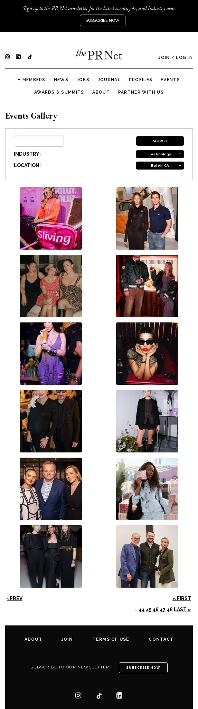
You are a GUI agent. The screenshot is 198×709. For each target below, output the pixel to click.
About (101, 92)
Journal (109, 80)
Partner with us (141, 92)
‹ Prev (14, 598)
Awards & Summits (59, 92)
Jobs (83, 80)
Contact (161, 639)
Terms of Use (110, 639)
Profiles (140, 80)
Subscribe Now (103, 20)
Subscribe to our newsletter (69, 667)
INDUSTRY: (27, 154)
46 (155, 609)
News (61, 80)
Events (170, 80)
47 (163, 609)
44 (142, 609)
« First (181, 598)
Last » (182, 609)
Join (164, 57)
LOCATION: (27, 165)
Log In (184, 57)
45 (148, 609)
